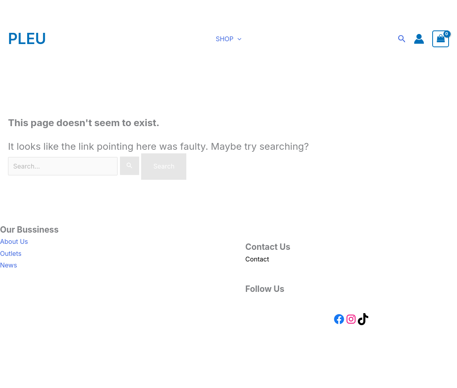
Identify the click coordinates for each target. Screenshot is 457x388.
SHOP (228, 39)
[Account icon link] (419, 39)
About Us (14, 241)
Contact (257, 259)
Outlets (11, 253)
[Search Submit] (130, 165)
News (8, 265)
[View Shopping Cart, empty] (440, 38)
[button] (237, 39)
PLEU (27, 39)
